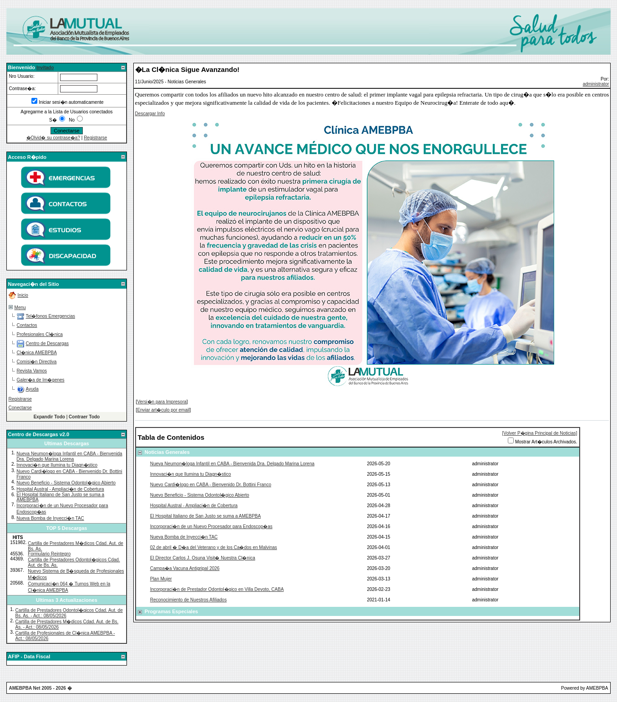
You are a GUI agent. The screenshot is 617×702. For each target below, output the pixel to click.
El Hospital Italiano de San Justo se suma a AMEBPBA (205, 516)
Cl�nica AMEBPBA (37, 352)
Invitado (45, 67)
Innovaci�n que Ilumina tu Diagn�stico (56, 465)
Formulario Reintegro (49, 553)
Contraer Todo (84, 416)
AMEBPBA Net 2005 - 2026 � (40, 688)
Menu (20, 307)
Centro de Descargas (47, 343)
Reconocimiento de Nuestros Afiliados (188, 599)
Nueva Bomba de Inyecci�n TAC (50, 518)
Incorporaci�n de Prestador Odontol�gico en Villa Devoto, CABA (217, 589)
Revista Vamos (32, 370)
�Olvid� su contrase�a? (53, 137)
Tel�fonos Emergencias (50, 316)
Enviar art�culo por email (163, 409)
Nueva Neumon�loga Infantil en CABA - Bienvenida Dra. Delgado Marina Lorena (69, 456)
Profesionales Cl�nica (40, 334)
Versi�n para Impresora (161, 401)
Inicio (23, 295)
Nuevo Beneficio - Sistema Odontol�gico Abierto (66, 482)
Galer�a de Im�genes (41, 379)
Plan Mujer (161, 578)
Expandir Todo (49, 416)
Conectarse (20, 407)
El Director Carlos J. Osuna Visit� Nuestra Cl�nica (202, 557)
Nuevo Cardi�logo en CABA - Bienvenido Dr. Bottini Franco (210, 484)
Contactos (27, 325)
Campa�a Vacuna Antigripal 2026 (185, 568)
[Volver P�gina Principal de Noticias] (539, 433)
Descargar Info (150, 113)
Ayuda (32, 389)
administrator (596, 83)
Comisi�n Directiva (37, 361)
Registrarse (95, 137)
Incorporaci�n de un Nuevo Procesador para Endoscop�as (211, 526)
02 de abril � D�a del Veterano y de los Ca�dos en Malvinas (213, 547)
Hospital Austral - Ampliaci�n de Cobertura (60, 489)
